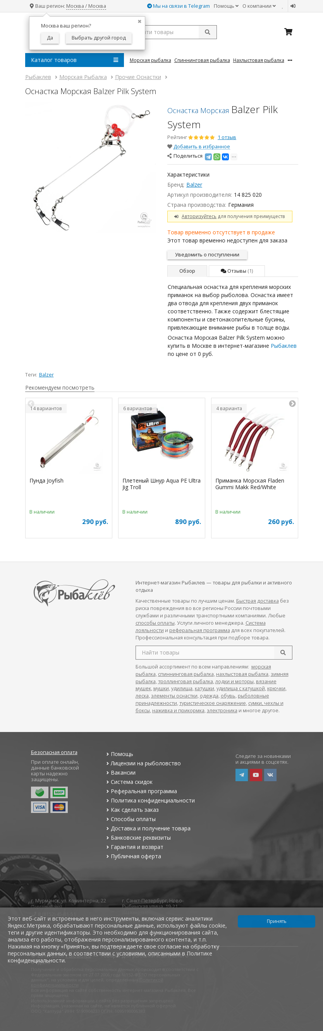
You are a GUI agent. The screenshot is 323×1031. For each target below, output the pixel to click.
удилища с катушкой (240, 688)
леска (142, 695)
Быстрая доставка (257, 601)
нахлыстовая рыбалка (242, 674)
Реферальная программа (141, 791)
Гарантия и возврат (134, 847)
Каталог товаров (74, 60)
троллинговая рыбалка (185, 681)
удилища (181, 688)
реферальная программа (199, 630)
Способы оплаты (130, 819)
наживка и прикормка (178, 710)
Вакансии (120, 772)
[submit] (207, 32)
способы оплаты (155, 623)
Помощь (226, 6)
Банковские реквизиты (138, 837)
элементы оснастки (174, 695)
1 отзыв (227, 137)
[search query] (173, 32)
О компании (259, 6)
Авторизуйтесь (199, 216)
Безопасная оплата (54, 752)
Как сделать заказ (132, 809)
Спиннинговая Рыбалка (202, 60)
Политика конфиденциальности (150, 800)
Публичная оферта (133, 856)
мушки (161, 688)
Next (292, 404)
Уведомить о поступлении (207, 254)
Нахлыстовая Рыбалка (258, 60)
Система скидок (129, 781)
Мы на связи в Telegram (178, 6)
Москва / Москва (86, 6)
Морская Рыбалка (150, 60)
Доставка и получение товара (148, 828)
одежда (209, 695)
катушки (204, 688)
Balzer (194, 184)
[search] (283, 652)
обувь (228, 695)
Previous (31, 404)
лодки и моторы (234, 681)
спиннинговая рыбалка (186, 674)
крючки (276, 688)
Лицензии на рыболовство (143, 763)
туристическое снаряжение (212, 703)
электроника (222, 710)
